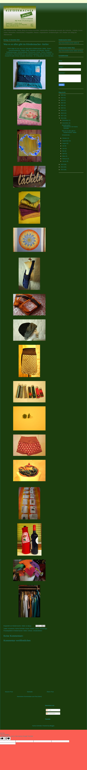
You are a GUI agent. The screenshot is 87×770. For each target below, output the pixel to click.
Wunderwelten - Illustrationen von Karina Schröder (69, 126)
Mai (63, 151)
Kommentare (50, 713)
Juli (63, 146)
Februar (64, 158)
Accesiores (11, 628)
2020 (62, 108)
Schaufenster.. (66, 135)
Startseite (30, 692)
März (64, 156)
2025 (62, 95)
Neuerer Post (9, 692)
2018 (62, 113)
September (65, 141)
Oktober (64, 138)
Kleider (32, 628)
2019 (62, 110)
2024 (62, 97)
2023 (62, 100)
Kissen (27, 628)
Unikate (30, 630)
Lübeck (37, 628)
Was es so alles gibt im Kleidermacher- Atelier (69, 131)
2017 (62, 115)
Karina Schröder (20, 628)
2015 (62, 164)
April (63, 153)
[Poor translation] (7, 738)
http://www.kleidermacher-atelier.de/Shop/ (71, 50)
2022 (62, 103)
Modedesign (43, 628)
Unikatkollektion (37, 630)
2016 (62, 118)
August (64, 143)
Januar (64, 161)
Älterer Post (50, 692)
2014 (62, 167)
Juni (63, 148)
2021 (62, 105)
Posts (48, 710)
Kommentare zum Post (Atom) (33, 696)
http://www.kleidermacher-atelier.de (69, 43)
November (65, 123)
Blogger (52, 726)
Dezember (65, 120)
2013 (62, 169)
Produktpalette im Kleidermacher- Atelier (15, 630)
